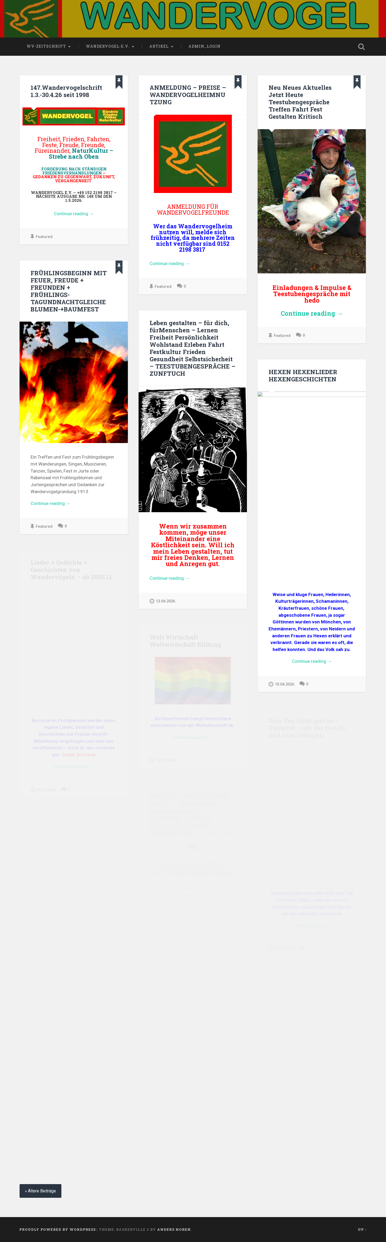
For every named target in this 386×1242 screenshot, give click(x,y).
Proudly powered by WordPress (57, 1229)
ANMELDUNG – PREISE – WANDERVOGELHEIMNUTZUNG (188, 94)
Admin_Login (204, 46)
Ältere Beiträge (42, 1190)
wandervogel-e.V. (107, 46)
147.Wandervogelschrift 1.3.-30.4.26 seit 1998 (66, 91)
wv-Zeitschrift (46, 46)
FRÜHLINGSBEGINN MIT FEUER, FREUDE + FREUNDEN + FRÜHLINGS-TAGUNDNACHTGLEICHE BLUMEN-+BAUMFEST (69, 291)
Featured (42, 236)
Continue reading (85, 213)
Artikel (159, 46)
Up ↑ (362, 1229)
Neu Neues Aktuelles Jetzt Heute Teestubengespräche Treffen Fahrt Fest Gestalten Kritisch (300, 101)
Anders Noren (174, 1229)
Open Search (361, 47)
